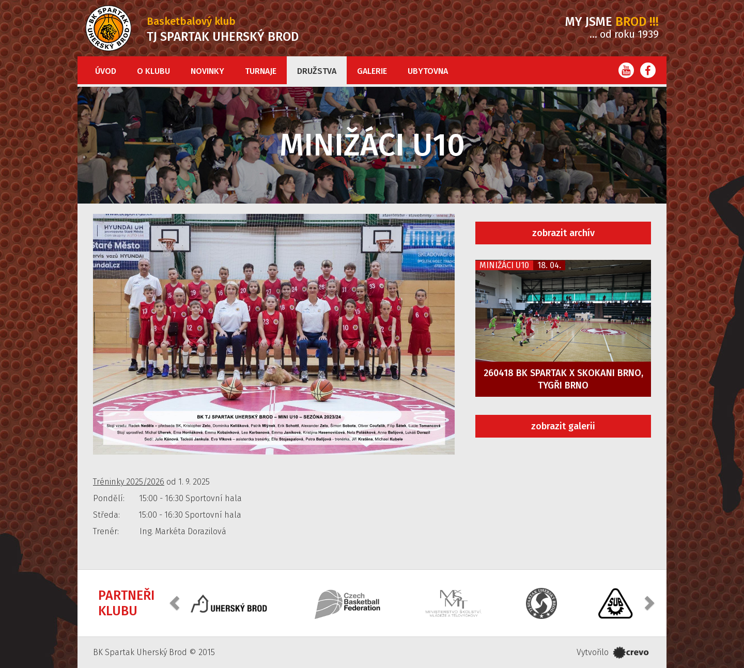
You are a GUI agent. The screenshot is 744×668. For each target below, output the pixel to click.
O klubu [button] (153, 71)
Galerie (372, 71)
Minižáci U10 (504, 265)
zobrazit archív (563, 233)
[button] (176, 602)
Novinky (207, 71)
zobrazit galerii (563, 426)
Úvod (105, 71)
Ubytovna (428, 71)
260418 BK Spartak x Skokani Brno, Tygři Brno (563, 379)
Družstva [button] (316, 71)
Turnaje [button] (260, 71)
